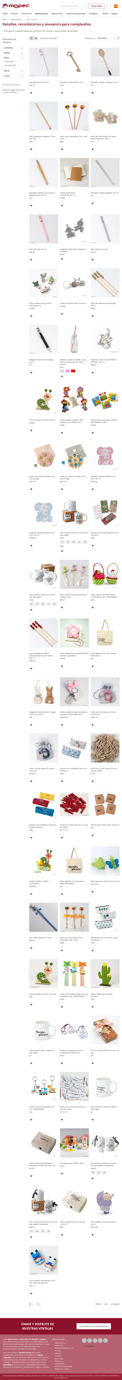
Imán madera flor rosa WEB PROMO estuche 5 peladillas (74, 654)
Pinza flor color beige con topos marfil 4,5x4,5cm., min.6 (103, 137)
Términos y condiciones (59, 1362)
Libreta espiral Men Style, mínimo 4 (105, 825)
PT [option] (68, 542)
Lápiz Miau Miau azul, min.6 (40, 937)
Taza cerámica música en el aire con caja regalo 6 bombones (103, 1164)
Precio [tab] (7, 71)
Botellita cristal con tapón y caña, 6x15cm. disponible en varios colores (73, 362)
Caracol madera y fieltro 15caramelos (38, 882)
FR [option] (74, 542)
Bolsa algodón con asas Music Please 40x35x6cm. (72, 882)
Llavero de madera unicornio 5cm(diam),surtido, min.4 (71, 1051)
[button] (31, 93)
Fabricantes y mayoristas (60, 1344)
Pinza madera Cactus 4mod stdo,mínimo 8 (40, 304)
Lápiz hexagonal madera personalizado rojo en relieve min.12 (41, 655)
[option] (62, 371)
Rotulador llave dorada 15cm (71, 82)
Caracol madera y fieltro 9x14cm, (42, 420)
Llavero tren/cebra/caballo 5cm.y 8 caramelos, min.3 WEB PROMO (74, 995)
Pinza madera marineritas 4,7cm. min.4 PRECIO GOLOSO (42, 1281)
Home (4, 19)
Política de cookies (62, 1369)
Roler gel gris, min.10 (99, 249)
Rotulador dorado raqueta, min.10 (104, 82)
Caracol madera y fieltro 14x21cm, (42, 994)
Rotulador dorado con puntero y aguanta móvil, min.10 (42, 194)
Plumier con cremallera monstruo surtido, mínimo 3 (42, 826)
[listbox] (74, 371)
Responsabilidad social (64, 1348)
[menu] (61, 14)
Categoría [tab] (8, 48)
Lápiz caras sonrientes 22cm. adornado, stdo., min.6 (71, 938)
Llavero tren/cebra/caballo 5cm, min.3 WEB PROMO (42, 1108)
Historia (58, 1353)
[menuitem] (6, 14)
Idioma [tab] (7, 53)
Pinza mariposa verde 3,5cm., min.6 (105, 881)
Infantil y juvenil (16, 19)
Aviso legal (59, 1358)
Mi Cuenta (107, 6)
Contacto (58, 1356)
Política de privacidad (63, 1366)
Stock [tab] (6, 58)
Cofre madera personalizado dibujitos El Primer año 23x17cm (42, 1164)
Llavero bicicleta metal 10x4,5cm (73, 303)
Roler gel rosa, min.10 (38, 249)
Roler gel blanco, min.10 (39, 82)
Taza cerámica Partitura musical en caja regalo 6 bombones (43, 1223)
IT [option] (79, 542)
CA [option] (54, 604)
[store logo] (15, 6)
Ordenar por (90, 38)
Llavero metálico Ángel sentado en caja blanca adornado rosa (74, 713)
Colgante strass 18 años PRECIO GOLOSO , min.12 (103, 361)
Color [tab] (6, 76)
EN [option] (85, 542)
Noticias (58, 1350)
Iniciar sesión (96, 6)
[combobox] (73, 6)
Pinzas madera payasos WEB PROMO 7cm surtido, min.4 (71, 421)
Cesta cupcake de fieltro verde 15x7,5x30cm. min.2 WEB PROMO (104, 596)
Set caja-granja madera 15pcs (72, 1163)
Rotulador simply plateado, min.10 (104, 193)
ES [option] (62, 542)
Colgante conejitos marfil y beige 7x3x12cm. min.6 (42, 713)
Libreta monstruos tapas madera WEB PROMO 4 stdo (104, 421)
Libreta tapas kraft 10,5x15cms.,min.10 (68, 194)
